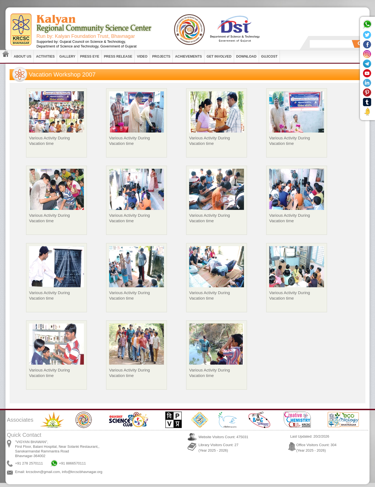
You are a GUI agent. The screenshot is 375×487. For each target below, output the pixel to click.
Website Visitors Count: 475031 (223, 437)
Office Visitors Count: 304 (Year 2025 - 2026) (316, 447)
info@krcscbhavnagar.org (82, 472)
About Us (22, 56)
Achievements (188, 56)
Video (142, 56)
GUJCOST (269, 56)
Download (246, 56)
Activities (45, 56)
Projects (161, 56)
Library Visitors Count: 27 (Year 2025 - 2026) (218, 447)
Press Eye (89, 56)
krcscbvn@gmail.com (43, 472)
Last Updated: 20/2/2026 (309, 436)
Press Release (118, 56)
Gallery (67, 56)
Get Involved (219, 56)
